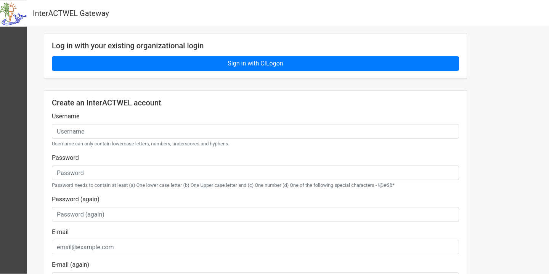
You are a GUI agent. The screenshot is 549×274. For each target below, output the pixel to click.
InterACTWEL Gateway (71, 13)
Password (65, 157)
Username (66, 116)
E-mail (60, 232)
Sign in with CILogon (255, 63)
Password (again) (76, 199)
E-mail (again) (70, 264)
